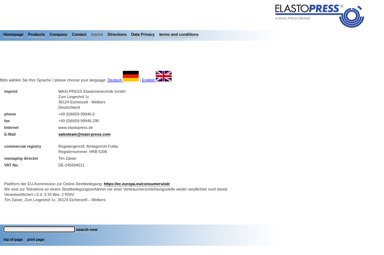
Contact (79, 34)
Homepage (13, 34)
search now (87, 229)
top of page (13, 240)
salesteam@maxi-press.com (84, 134)
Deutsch (123, 80)
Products (36, 34)
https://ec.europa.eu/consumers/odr (137, 184)
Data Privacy (143, 34)
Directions (117, 34)
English (157, 80)
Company (58, 34)
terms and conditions (179, 34)
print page (35, 240)
